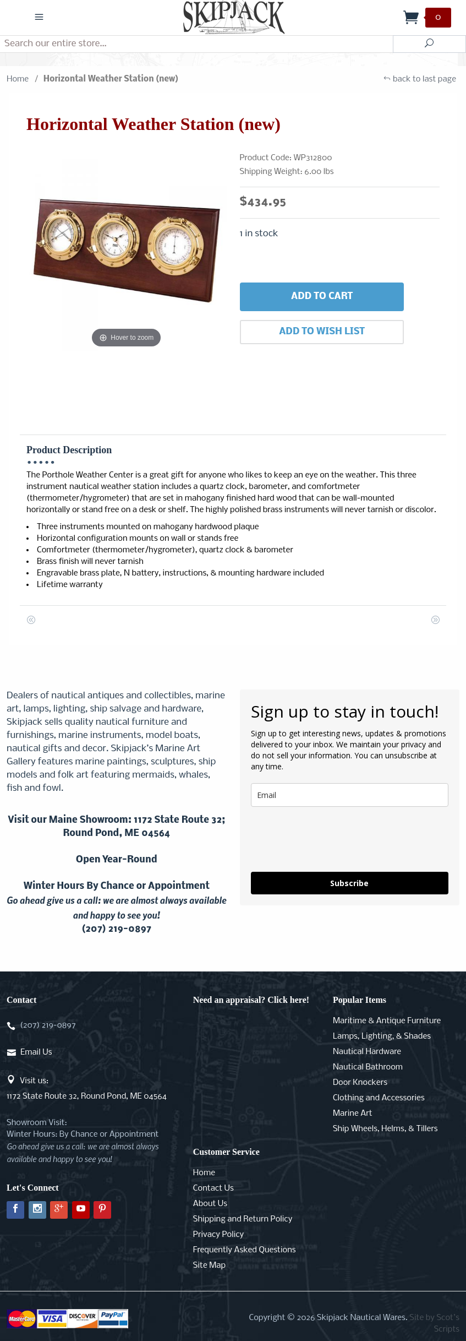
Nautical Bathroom (368, 1067)
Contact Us (213, 1188)
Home (18, 79)
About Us (210, 1203)
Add (322, 297)
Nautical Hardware (367, 1051)
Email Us (36, 1052)
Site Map (209, 1265)
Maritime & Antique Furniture (387, 1021)
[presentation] (334, 839)
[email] (350, 795)
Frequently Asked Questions (244, 1250)
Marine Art (352, 1113)
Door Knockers (360, 1082)
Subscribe (349, 883)
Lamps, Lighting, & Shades (382, 1036)
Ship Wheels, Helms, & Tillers (385, 1129)
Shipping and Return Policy (243, 1219)
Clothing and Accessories (379, 1098)
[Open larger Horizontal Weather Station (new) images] (126, 250)
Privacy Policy (218, 1234)
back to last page (419, 79)
